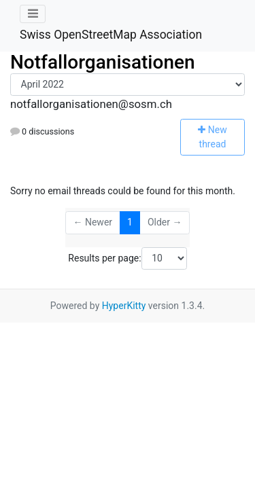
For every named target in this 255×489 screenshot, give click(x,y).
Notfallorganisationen (102, 62)
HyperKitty (124, 305)
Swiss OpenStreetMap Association (111, 34)
